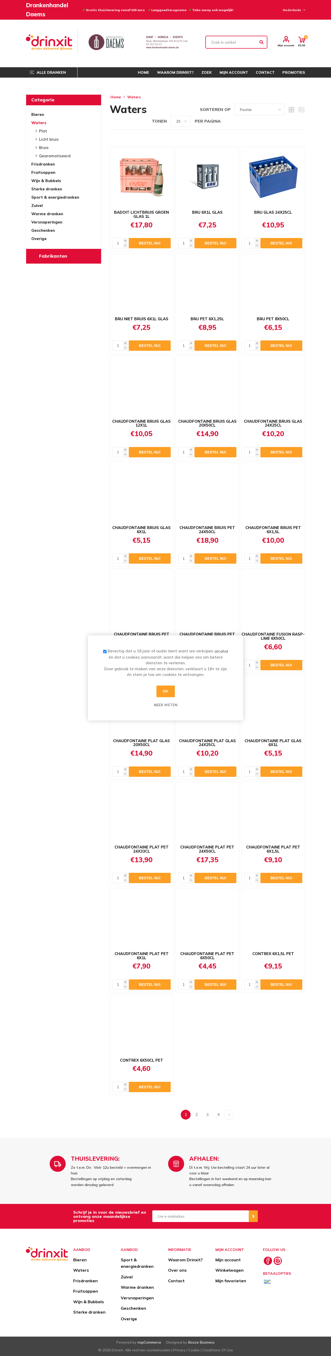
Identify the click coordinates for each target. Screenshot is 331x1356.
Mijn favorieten (230, 1280)
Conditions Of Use (217, 1350)
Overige (39, 238)
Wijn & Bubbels (46, 180)
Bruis (44, 147)
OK (165, 691)
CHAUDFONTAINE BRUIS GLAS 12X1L (141, 423)
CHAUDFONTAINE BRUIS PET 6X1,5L (273, 530)
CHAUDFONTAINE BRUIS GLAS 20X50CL (207, 423)
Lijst (301, 109)
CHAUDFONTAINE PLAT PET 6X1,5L (273, 849)
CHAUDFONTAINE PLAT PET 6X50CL (207, 956)
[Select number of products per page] (181, 121)
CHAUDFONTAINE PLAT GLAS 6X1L (273, 743)
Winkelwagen (229, 1270)
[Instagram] (278, 1261)
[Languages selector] (293, 10)
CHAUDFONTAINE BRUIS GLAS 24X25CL (273, 423)
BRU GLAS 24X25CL (273, 212)
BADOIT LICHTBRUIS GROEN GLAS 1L (141, 214)
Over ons (177, 1270)
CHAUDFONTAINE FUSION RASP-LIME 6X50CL (273, 636)
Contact (176, 1280)
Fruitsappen (43, 172)
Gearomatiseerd (55, 155)
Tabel (291, 109)
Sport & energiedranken (55, 197)
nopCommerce (149, 1342)
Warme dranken (47, 213)
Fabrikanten (53, 256)
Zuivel (37, 205)
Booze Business (201, 1342)
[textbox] (236, 42)
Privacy (179, 1350)
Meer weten (165, 705)
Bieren (37, 114)
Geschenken (43, 230)
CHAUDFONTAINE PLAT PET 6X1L (142, 956)
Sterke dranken (46, 189)
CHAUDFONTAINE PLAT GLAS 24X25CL (207, 743)
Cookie (194, 1350)
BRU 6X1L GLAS (207, 212)
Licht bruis (49, 139)
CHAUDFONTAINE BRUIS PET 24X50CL (207, 530)
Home (115, 97)
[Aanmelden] (200, 1216)
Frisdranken (43, 164)
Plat (43, 131)
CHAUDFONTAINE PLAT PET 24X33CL (142, 849)
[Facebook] (268, 1261)
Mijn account (286, 45)
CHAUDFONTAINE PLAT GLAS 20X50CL (141, 743)
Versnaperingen (46, 222)
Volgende (229, 1115)
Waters (38, 122)
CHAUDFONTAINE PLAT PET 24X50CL (207, 849)
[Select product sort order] (260, 109)
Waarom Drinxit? (185, 1259)
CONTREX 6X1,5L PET (273, 954)
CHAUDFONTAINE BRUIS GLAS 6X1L (141, 530)
